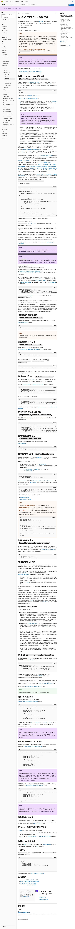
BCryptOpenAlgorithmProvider (26, 780)
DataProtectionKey (35, 373)
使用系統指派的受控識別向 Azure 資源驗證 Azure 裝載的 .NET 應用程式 (39, 262)
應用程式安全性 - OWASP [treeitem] (8, 124)
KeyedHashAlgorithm (46, 722)
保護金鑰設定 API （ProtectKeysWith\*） (64, 25)
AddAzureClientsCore (49, 169)
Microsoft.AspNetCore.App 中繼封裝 (31, 469)
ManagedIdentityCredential (23, 160)
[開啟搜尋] (70, 2)
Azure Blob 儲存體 (32, 836)
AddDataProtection (27, 49)
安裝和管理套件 (22, 251)
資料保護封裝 (29, 470)
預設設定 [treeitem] (7, 81)
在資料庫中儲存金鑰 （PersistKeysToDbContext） (65, 22)
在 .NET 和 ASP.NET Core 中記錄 (37, 873)
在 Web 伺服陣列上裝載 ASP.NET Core (28, 883)
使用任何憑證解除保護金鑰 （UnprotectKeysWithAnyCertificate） (66, 28)
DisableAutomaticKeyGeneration (48, 549)
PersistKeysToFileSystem (23, 322)
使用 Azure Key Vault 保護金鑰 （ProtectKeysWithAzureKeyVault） (66, 16)
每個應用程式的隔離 (24, 497)
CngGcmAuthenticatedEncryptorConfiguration (33, 785)
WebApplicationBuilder (30, 505)
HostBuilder (45, 509)
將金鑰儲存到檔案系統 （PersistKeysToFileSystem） (65, 20)
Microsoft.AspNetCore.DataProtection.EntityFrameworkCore (30, 349)
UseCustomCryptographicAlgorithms (32, 686)
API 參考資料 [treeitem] (4, 135)
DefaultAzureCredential (41, 259)
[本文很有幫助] (69, 46)
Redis (21, 838)
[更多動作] (56, 13)
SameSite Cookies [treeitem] (6, 120)
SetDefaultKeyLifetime (22, 443)
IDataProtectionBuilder (40, 49)
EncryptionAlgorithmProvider (38, 809)
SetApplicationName (32, 223)
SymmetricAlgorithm (35, 722)
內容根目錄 (38, 457)
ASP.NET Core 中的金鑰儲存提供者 (43, 162)
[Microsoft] (2, 1)
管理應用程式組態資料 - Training (24, 912)
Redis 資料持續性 (27, 844)
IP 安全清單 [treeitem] (5, 122)
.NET (22, 13)
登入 (73, 1)
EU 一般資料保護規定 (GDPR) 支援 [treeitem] (8, 105)
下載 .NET (71, 4)
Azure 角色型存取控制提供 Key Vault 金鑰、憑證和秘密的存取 (43, 166)
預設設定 (41, 21)
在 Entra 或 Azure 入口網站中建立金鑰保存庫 (27, 98)
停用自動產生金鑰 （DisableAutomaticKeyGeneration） (66, 37)
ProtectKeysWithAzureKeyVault (46, 155)
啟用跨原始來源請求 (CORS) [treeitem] (8, 116)
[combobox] (8, 15)
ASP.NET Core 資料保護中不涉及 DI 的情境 (29, 880)
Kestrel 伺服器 (26, 582)
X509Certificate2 (26, 384)
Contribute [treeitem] (4, 137)
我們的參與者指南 (25, 896)
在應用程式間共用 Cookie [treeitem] (8, 118)
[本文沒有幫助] (71, 46)
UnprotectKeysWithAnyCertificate (39, 417)
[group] (37, 202)
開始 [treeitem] (3, 24)
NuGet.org (34, 251)
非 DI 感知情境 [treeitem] (8, 85)
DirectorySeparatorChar (24, 507)
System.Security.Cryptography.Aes (45, 683)
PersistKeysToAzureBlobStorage (24, 151)
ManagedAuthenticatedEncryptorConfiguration (28, 701)
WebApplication (33, 482)
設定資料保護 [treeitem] (7, 78)
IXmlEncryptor (38, 146)
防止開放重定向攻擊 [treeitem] (7, 111)
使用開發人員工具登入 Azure (34, 95)
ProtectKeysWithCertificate (37, 384)
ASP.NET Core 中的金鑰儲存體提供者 (28, 885)
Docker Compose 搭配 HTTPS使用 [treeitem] (8, 101)
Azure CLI (28, 83)
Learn (19, 13)
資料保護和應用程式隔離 (25, 499)
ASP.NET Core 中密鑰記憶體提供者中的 (31, 149)
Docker (20, 830)
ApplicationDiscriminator (23, 574)
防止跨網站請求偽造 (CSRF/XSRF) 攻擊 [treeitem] (7, 108)
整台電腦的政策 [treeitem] (8, 83)
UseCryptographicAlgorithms (30, 659)
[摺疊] (14, 12)
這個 (37, 846)
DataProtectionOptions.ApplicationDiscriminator (43, 480)
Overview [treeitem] (4, 21)
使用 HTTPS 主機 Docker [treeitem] (8, 98)
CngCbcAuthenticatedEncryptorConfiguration (32, 746)
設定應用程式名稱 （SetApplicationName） (65, 34)
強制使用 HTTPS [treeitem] (6, 96)
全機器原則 (40, 675)
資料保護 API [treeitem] (6, 70)
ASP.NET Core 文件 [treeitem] (5, 19)
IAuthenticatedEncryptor (38, 823)
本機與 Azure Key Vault (33, 82)
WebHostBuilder (22, 510)
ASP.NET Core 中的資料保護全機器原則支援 (29, 881)
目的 (31, 600)
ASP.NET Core (27, 13)
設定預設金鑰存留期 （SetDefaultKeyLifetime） (65, 31)
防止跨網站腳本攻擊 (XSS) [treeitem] (8, 113)
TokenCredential (21, 152)
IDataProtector (26, 572)
